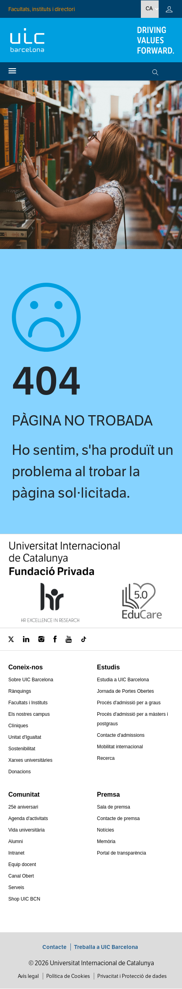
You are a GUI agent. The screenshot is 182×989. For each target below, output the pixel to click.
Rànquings (19, 691)
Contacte (54, 947)
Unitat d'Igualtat (24, 737)
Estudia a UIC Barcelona (123, 679)
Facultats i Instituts (27, 702)
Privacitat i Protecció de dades (132, 976)
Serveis (16, 887)
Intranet (16, 853)
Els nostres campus (29, 714)
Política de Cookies (68, 976)
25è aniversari (23, 807)
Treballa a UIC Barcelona (106, 947)
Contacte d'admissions (120, 735)
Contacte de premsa (118, 818)
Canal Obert (21, 876)
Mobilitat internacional (120, 746)
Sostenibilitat (21, 748)
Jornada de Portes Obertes (125, 691)
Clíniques (18, 725)
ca (149, 8)
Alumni (15, 841)
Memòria (106, 841)
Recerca (106, 758)
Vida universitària (26, 830)
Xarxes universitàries (30, 760)
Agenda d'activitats (28, 818)
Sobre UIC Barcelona (30, 679)
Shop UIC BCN (24, 899)
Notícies (105, 830)
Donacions (19, 771)
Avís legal (28, 976)
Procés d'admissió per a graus (129, 702)
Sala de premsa (113, 807)
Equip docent (22, 864)
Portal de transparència (121, 853)
